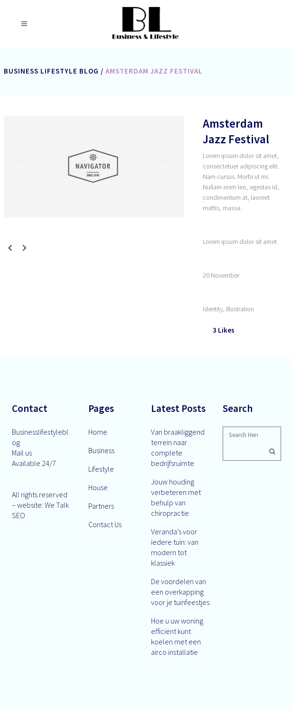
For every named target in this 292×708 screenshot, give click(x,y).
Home (97, 432)
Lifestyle (101, 469)
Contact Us (105, 524)
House (98, 487)
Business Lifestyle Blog (51, 70)
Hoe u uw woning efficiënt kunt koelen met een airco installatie (177, 636)
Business (101, 450)
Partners (101, 506)
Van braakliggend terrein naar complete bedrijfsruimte (178, 447)
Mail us (22, 452)
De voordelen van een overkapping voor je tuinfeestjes (180, 592)
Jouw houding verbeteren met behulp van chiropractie (176, 497)
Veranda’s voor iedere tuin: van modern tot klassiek (174, 547)
